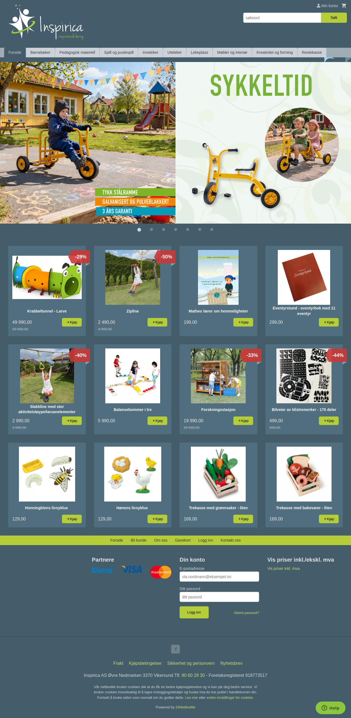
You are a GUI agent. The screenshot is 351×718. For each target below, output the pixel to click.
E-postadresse (192, 568)
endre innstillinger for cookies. (230, 697)
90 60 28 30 (193, 675)
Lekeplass (199, 52)
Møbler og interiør (232, 52)
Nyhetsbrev (231, 663)
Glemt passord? (246, 612)
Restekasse (312, 52)
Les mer (192, 697)
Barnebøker (40, 52)
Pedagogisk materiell (77, 52)
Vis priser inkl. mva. (284, 568)
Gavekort (183, 540)
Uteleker (175, 52)
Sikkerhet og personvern (191, 663)
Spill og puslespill (119, 52)
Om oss (160, 540)
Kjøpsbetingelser (145, 663)
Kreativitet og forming (274, 52)
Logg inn (205, 540)
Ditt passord (190, 588)
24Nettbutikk (185, 707)
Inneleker (150, 52)
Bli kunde (139, 540)
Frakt (118, 663)
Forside (15, 52)
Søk (333, 17)
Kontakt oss (231, 540)
